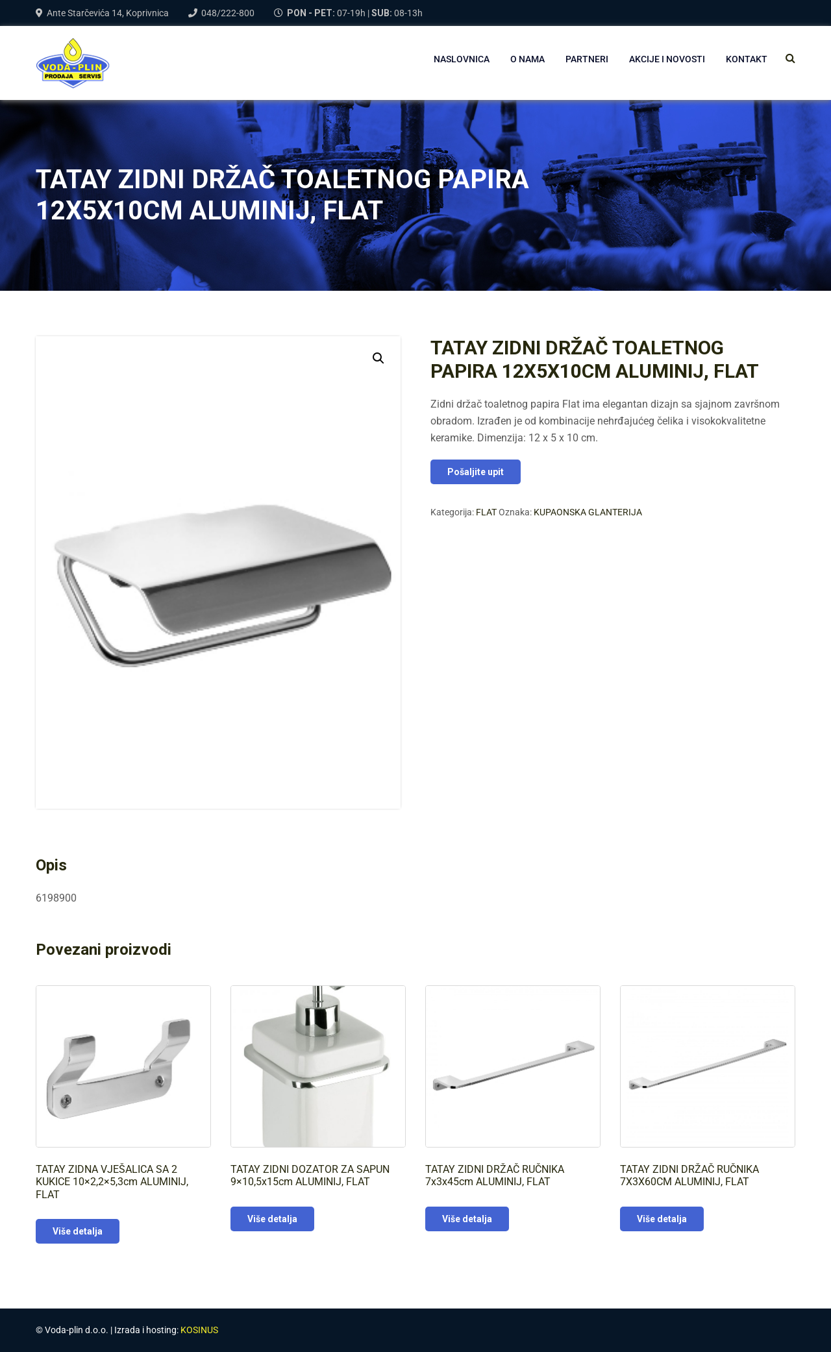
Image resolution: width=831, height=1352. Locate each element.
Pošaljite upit (475, 472)
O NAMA (527, 59)
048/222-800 (227, 13)
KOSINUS (199, 1330)
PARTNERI (586, 59)
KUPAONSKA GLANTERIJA (588, 512)
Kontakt (746, 59)
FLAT (486, 512)
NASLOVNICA (462, 59)
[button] (378, 358)
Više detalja (78, 1231)
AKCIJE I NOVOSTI (667, 59)
